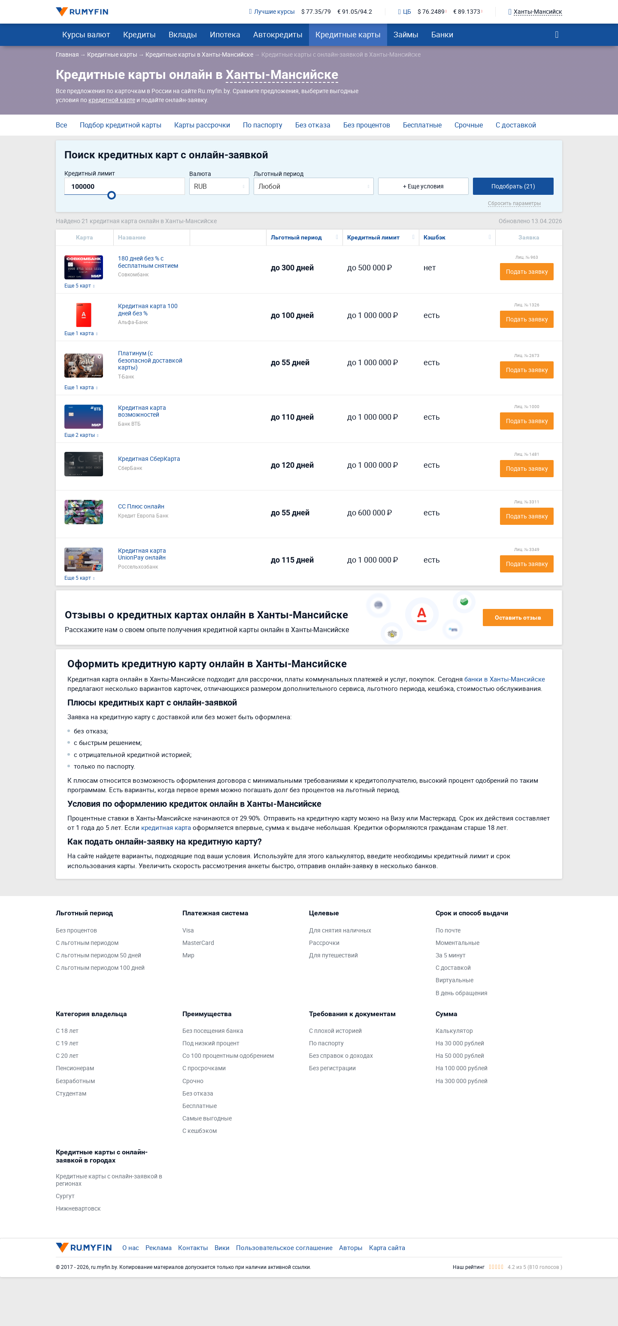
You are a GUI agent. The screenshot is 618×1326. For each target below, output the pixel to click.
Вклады (183, 34)
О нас (130, 1247)
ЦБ (404, 12)
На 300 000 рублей (462, 1081)
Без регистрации (332, 1068)
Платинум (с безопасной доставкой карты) (150, 360)
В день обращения (462, 993)
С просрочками (204, 1068)
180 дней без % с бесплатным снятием (148, 262)
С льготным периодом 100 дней (100, 968)
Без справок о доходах (341, 1056)
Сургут (65, 1196)
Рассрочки (324, 943)
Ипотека (225, 34)
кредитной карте (111, 100)
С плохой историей (335, 1031)
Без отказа (312, 125)
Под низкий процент (210, 1043)
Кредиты (139, 34)
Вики (222, 1247)
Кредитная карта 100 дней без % (148, 310)
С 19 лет (67, 1043)
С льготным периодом (87, 943)
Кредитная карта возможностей (142, 411)
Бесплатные (422, 125)
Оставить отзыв (518, 617)
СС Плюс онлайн (141, 506)
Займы (406, 34)
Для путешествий (333, 955)
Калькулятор (454, 1031)
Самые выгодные (207, 1118)
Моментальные (457, 943)
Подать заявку (527, 271)
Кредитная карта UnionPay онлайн (142, 554)
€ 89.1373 (466, 11)
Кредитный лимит (89, 173)
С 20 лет (67, 1056)
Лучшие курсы (272, 11)
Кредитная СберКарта (149, 459)
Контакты (193, 1247)
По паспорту (262, 125)
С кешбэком (199, 1131)
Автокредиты (278, 34)
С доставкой (516, 125)
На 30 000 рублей (460, 1043)
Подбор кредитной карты (120, 125)
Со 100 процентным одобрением (228, 1056)
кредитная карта (166, 827)
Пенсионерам (75, 1068)
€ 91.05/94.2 (354, 11)
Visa (188, 930)
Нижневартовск (78, 1208)
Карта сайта (387, 1247)
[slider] (111, 195)
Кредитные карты (348, 34)
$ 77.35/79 (316, 11)
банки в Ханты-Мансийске (504, 679)
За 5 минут (451, 955)
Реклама (158, 1247)
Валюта (200, 174)
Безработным (75, 1081)
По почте (448, 930)
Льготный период (278, 174)
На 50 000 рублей (460, 1056)
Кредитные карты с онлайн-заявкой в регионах (109, 1180)
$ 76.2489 (431, 11)
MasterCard (198, 943)
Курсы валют (86, 34)
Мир (188, 955)
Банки (442, 34)
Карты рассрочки (202, 125)
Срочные (468, 125)
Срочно (192, 1081)
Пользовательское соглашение (284, 1247)
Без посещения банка (212, 1031)
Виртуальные (454, 980)
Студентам (71, 1093)
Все (61, 125)
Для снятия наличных (340, 930)
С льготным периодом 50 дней (98, 955)
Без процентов (366, 125)
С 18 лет (67, 1031)
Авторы (351, 1247)
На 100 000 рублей (462, 1068)
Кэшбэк (434, 237)
